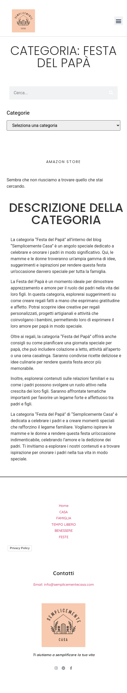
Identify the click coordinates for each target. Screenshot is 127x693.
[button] (118, 20)
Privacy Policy (20, 548)
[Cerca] (111, 93)
